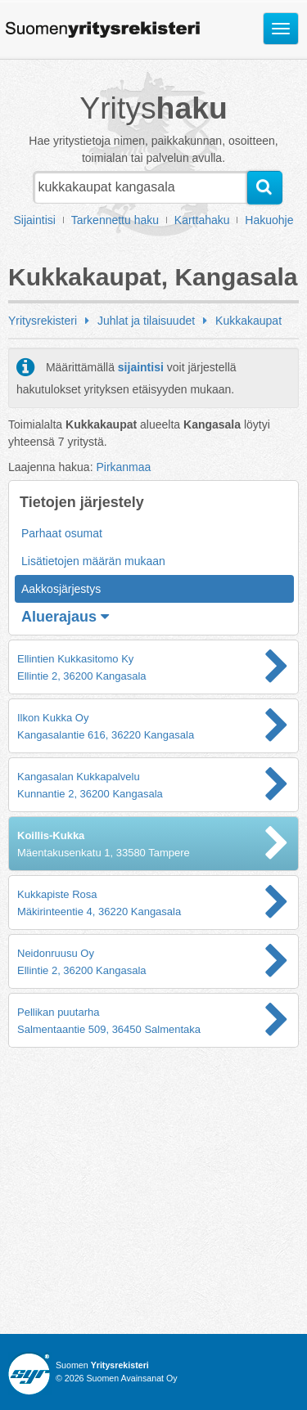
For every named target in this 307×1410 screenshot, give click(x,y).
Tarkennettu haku (115, 220)
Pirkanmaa (123, 467)
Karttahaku (202, 220)
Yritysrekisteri (42, 320)
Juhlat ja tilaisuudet (146, 320)
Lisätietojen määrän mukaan (93, 561)
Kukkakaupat (248, 320)
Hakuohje (269, 220)
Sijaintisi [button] (35, 220)
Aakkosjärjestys (61, 588)
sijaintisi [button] (141, 367)
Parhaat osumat (61, 533)
